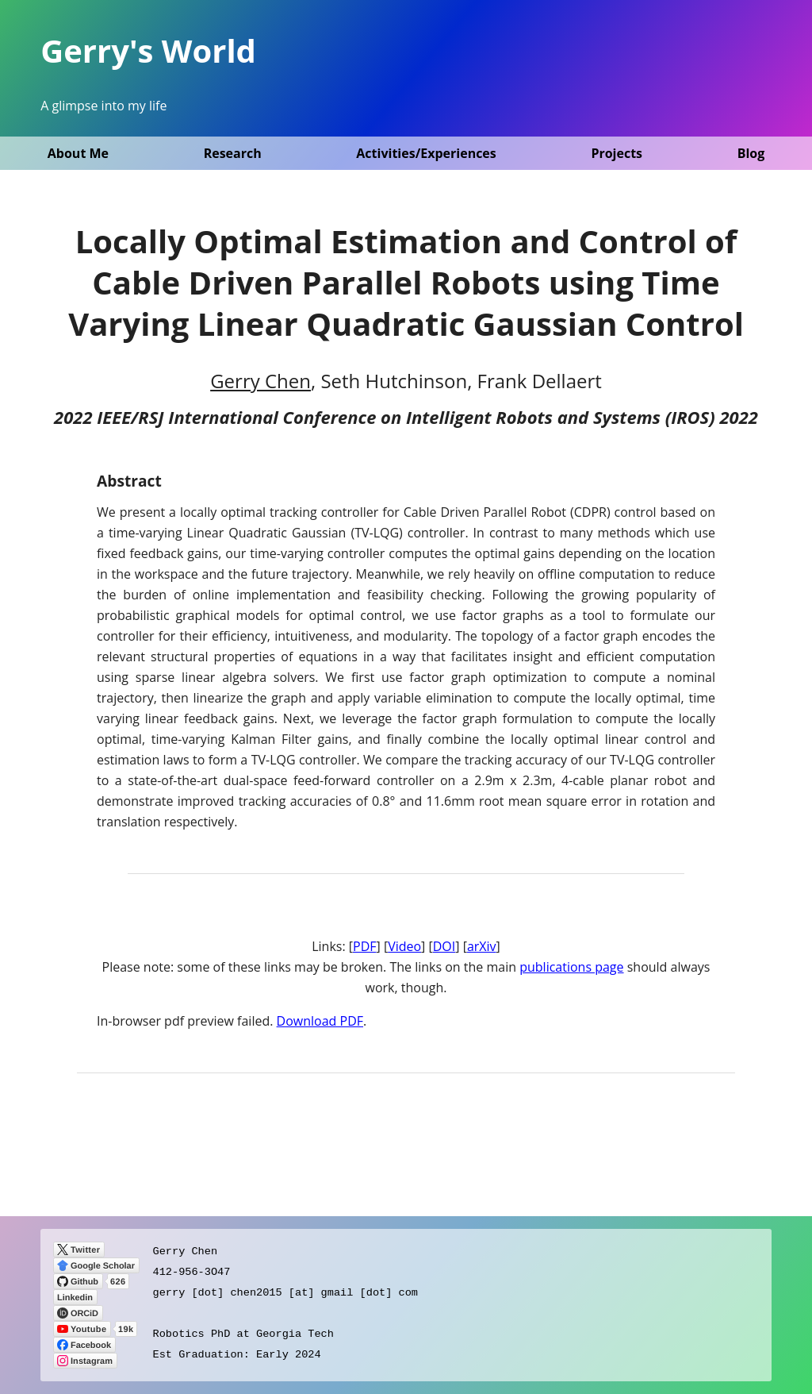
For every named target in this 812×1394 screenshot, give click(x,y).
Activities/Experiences (426, 153)
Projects (616, 153)
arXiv (481, 946)
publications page (571, 967)
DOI (444, 946)
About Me (78, 153)
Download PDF (320, 1021)
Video (404, 946)
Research (233, 153)
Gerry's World (148, 50)
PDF (365, 946)
